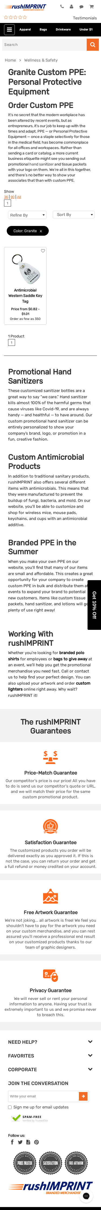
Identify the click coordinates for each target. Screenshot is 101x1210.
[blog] (28, 1142)
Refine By (27, 215)
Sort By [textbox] (64, 214)
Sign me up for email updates (41, 1107)
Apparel (25, 29)
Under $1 (85, 29)
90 (13, 197)
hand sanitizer (41, 164)
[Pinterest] (36, 1142)
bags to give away (70, 659)
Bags (43, 29)
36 (6, 197)
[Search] (44, 45)
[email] (44, 1096)
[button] (94, 605)
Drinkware (63, 29)
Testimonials (85, 18)
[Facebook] (12, 1142)
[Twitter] (20, 1142)
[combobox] (74, 214)
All (19, 197)
